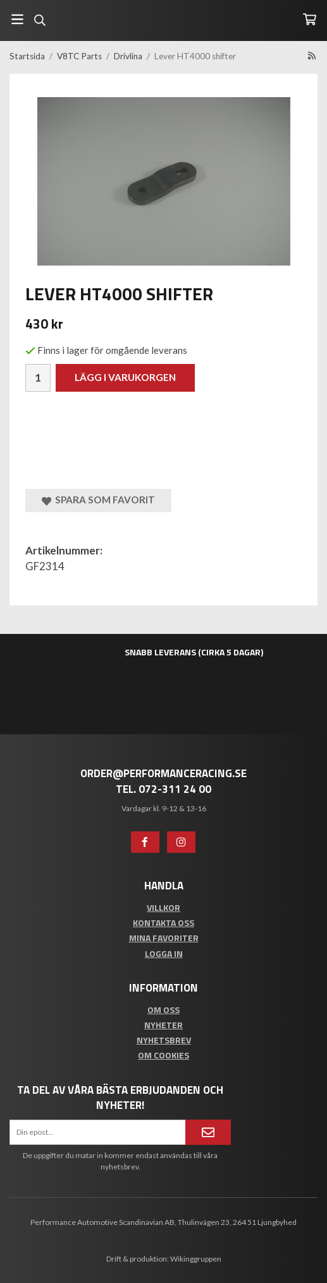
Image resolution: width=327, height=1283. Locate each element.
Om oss (163, 1009)
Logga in (164, 953)
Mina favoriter (164, 937)
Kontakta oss (163, 922)
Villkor (163, 907)
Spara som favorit (98, 500)
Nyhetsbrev (164, 1039)
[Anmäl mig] (208, 1132)
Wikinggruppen (195, 1258)
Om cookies (163, 1055)
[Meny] (17, 19)
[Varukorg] (310, 19)
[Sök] (39, 20)
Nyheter (163, 1024)
